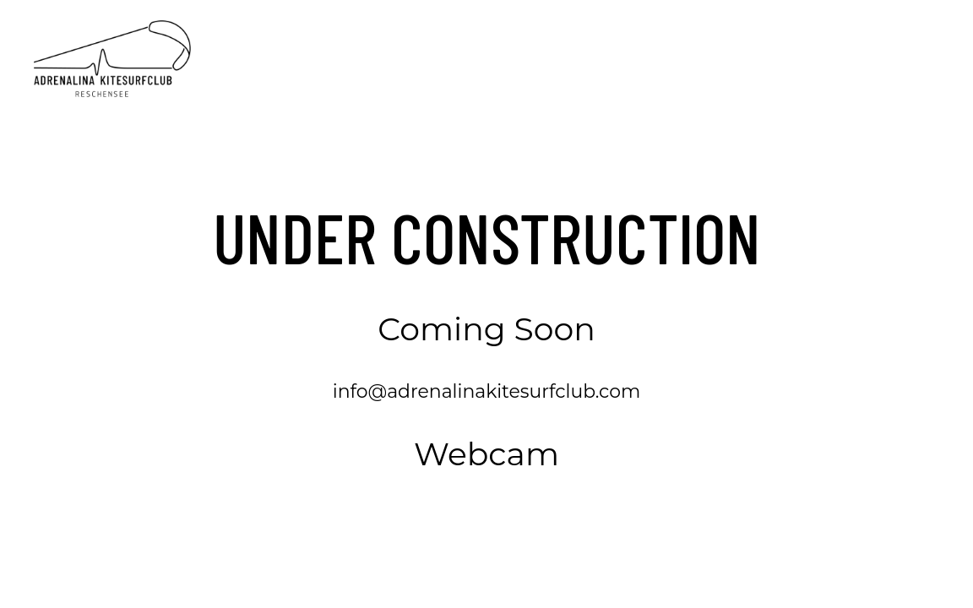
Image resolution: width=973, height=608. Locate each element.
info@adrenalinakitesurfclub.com (487, 391)
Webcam (486, 453)
